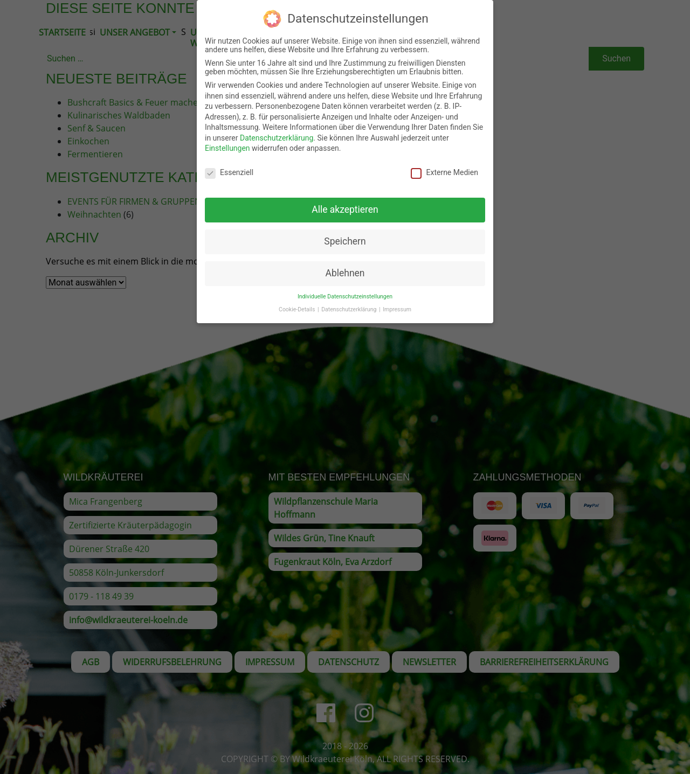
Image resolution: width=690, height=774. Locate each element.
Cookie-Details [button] (297, 301)
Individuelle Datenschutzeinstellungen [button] (345, 288)
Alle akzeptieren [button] (345, 201)
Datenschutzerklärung (276, 129)
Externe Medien (444, 165)
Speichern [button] (344, 233)
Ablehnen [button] (344, 265)
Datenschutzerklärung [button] (349, 301)
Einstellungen (227, 140)
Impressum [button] (397, 301)
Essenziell (229, 165)
